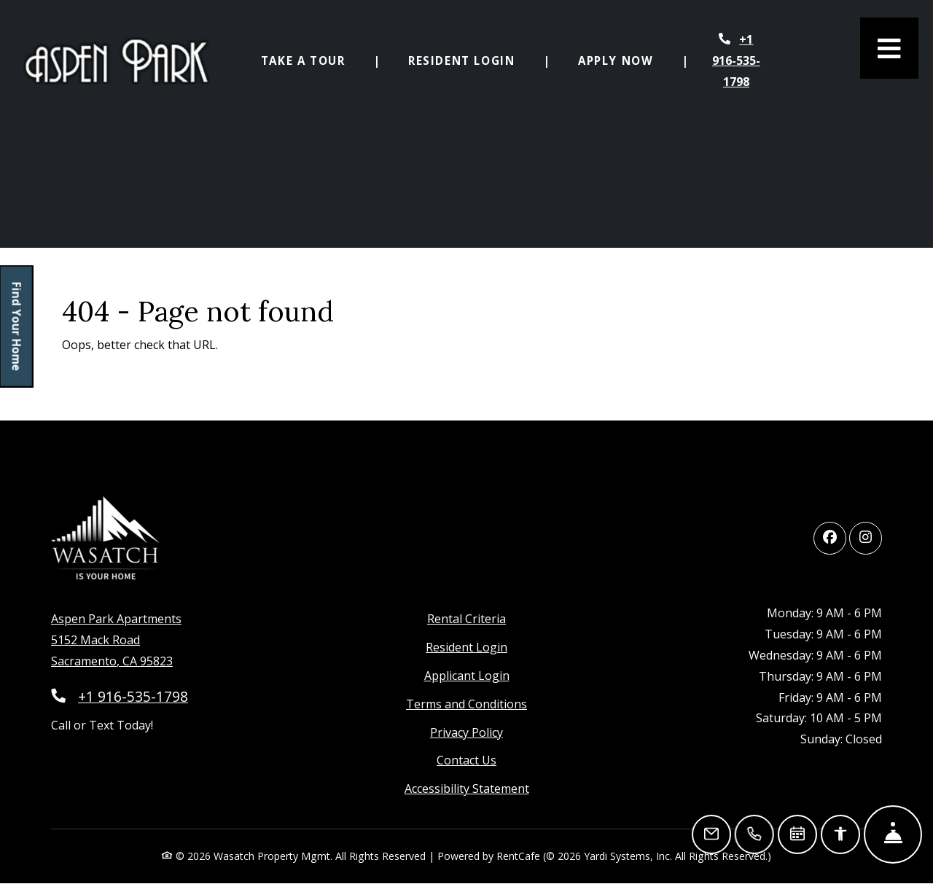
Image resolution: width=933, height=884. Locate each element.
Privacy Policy (466, 732)
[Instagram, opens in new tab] (865, 538)
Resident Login (469, 59)
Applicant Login (467, 676)
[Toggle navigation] (889, 48)
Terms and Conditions (466, 704)
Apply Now (624, 59)
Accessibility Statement (467, 789)
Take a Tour (303, 60)
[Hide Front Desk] (893, 834)
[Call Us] (755, 834)
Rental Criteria (466, 619)
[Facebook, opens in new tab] (829, 538)
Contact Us (466, 760)
